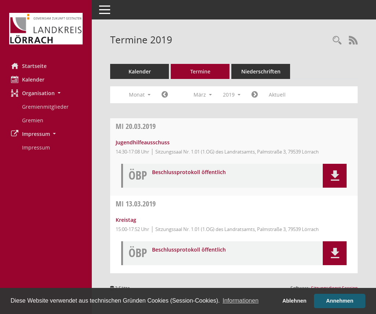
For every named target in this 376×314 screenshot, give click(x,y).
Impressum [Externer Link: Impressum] (36, 147)
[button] (46, 93)
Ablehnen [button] (294, 301)
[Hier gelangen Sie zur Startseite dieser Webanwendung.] (46, 28)
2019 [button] (232, 94)
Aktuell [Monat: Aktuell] (277, 94)
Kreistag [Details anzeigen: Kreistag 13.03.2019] (126, 219)
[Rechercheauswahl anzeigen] (337, 41)
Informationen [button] (240, 300)
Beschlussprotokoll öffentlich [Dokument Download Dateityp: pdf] (189, 172)
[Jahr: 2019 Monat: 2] (164, 94)
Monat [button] (140, 94)
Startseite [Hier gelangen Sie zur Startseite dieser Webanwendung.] (29, 65)
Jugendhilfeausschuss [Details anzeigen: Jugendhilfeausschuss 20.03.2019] (143, 142)
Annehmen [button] (339, 301)
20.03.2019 (136, 126)
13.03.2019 (136, 204)
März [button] (203, 94)
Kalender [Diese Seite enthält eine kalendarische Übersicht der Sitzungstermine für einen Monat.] (27, 79)
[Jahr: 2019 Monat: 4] (254, 94)
